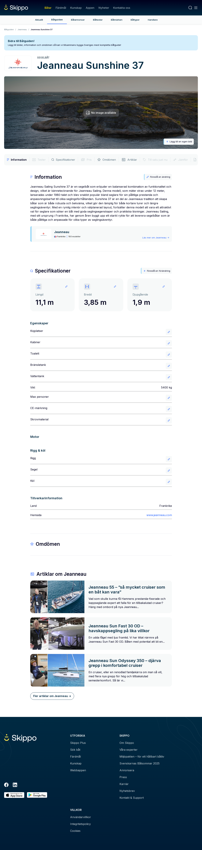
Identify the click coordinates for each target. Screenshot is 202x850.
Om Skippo (126, 743)
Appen (90, 7)
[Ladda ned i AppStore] (14, 795)
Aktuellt (39, 19)
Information (17, 159)
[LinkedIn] (15, 785)
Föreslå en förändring (156, 270)
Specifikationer (63, 159)
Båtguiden (57, 19)
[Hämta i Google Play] (37, 795)
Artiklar (129, 160)
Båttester (98, 19)
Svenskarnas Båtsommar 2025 (139, 763)
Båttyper (135, 19)
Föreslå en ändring (158, 176)
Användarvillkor (80, 817)
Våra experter (128, 749)
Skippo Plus (78, 743)
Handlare (153, 19)
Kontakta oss (121, 7)
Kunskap (76, 7)
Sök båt (75, 749)
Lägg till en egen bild (179, 141)
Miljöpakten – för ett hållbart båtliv (141, 756)
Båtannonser (78, 19)
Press (123, 777)
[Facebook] (6, 785)
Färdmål (61, 7)
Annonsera (126, 770)
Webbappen (78, 770)
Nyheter (104, 7)
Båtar (48, 7)
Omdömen (106, 159)
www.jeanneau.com (159, 515)
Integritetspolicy (80, 824)
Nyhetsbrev (127, 791)
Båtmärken (116, 19)
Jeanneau (22, 29)
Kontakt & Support (131, 797)
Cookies (75, 831)
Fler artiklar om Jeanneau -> (52, 696)
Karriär (124, 784)
